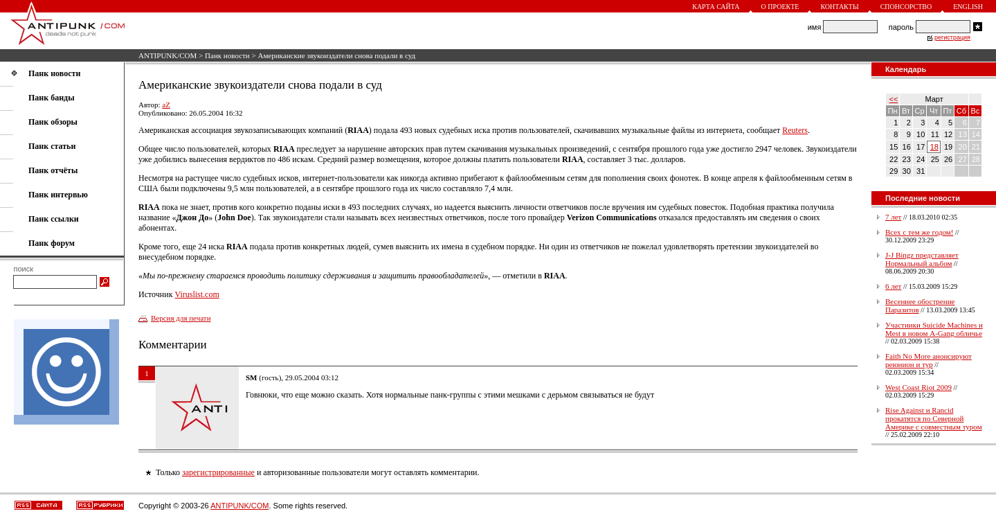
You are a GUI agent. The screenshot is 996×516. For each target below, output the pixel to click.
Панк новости (227, 55)
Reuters (795, 130)
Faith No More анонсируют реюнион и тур (928, 360)
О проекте (780, 6)
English (968, 6)
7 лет (893, 217)
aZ (166, 104)
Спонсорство (906, 6)
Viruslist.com (196, 294)
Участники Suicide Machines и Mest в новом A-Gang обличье (934, 329)
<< (893, 99)
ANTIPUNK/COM (167, 55)
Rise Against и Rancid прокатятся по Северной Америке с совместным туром (933, 418)
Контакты (839, 6)
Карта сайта (715, 6)
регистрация (952, 37)
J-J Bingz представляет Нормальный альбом (922, 259)
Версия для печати (181, 318)
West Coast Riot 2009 (918, 387)
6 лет (893, 286)
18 (934, 147)
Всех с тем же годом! (919, 232)
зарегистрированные (218, 472)
